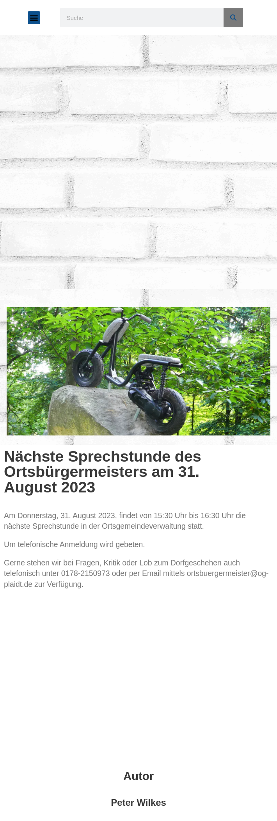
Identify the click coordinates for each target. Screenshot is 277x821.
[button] (34, 17)
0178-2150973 (85, 573)
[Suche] (233, 17)
